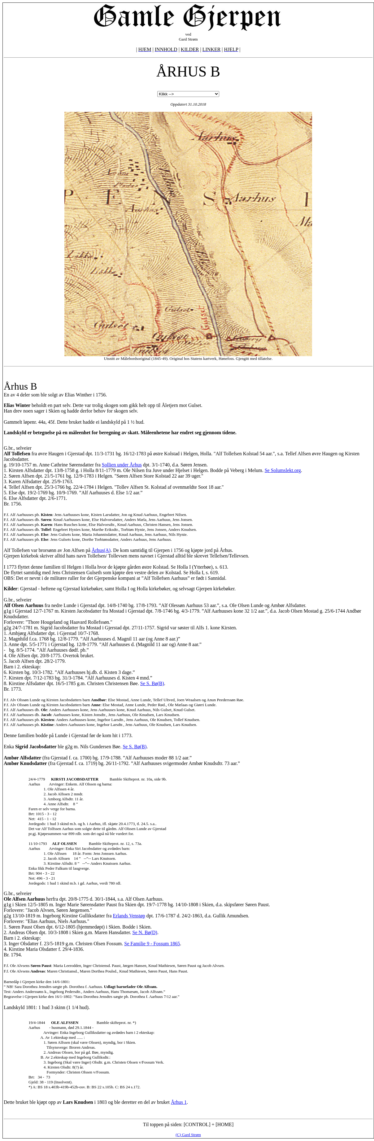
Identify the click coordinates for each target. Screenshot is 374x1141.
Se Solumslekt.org (283, 470)
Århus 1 (179, 1102)
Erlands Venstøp (129, 915)
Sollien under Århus (122, 464)
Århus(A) (101, 550)
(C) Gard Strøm (188, 1134)
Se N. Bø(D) (145, 932)
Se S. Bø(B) (152, 683)
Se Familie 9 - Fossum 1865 (152, 943)
